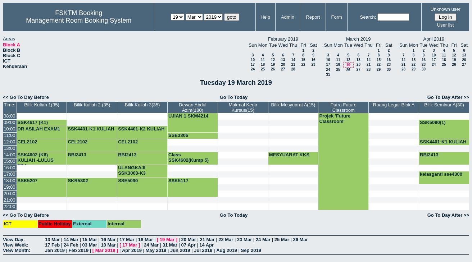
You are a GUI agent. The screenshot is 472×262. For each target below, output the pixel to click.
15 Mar (89, 239)
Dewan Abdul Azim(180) (192, 107)
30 (389, 70)
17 (253, 64)
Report (313, 17)
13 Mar (52, 239)
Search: (368, 17)
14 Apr (206, 245)
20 (283, 64)
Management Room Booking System (78, 20)
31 (328, 75)
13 (283, 60)
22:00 (9, 206)
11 (263, 60)
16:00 (9, 167)
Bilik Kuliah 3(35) (142, 104)
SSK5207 (28, 180)
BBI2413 (77, 154)
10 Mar (108, 245)
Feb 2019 (79, 250)
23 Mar (244, 239)
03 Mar (89, 245)
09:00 (9, 122)
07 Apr (188, 245)
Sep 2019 (251, 250)
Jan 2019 (55, 250)
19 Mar (167, 239)
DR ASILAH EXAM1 (39, 129)
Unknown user (445, 9)
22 (303, 64)
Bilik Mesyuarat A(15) (293, 104)
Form (336, 17)
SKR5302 (78, 180)
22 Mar (225, 239)
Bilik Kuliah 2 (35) (92, 104)
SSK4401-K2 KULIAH (141, 129)
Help (265, 17)
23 (313, 64)
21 (293, 64)
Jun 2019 (180, 250)
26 (273, 69)
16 (313, 60)
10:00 (9, 129)
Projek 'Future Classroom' (334, 118)
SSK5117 (178, 180)
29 (379, 70)
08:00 (9, 116)
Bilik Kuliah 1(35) (41, 104)
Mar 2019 (105, 250)
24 (253, 69)
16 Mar (108, 239)
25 (263, 69)
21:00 (9, 200)
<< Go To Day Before (26, 97)
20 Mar (188, 239)
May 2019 (156, 250)
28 (293, 69)
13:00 (9, 148)
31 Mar (170, 245)
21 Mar (207, 239)
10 (253, 60)
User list (445, 25)
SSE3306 (178, 135)
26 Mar (300, 239)
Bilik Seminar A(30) (444, 104)
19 (273, 64)
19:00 (9, 187)
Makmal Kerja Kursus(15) (242, 107)
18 (263, 64)
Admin (287, 17)
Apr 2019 (132, 250)
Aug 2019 (226, 250)
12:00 (9, 141)
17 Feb (52, 245)
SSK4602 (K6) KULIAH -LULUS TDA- (36, 160)
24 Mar (263, 239)
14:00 (9, 154)
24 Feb (71, 245)
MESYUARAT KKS (289, 154)
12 (273, 60)
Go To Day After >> (448, 97)
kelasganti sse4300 (441, 174)
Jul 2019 (203, 250)
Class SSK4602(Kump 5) (188, 157)
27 (283, 69)
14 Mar (71, 239)
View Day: (14, 239)
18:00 (9, 180)
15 (303, 60)
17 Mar (126, 239)
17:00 (9, 174)
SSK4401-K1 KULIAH (91, 129)
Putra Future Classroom (344, 107)
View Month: (16, 250)
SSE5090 (128, 180)
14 (293, 60)
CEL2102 (27, 141)
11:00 (9, 135)
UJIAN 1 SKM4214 (188, 116)
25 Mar (281, 239)
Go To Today (234, 97)
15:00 (9, 161)
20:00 (9, 193)
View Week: (15, 245)
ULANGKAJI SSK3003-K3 (132, 170)
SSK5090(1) (433, 122)
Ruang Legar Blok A (394, 104)
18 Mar (145, 239)
